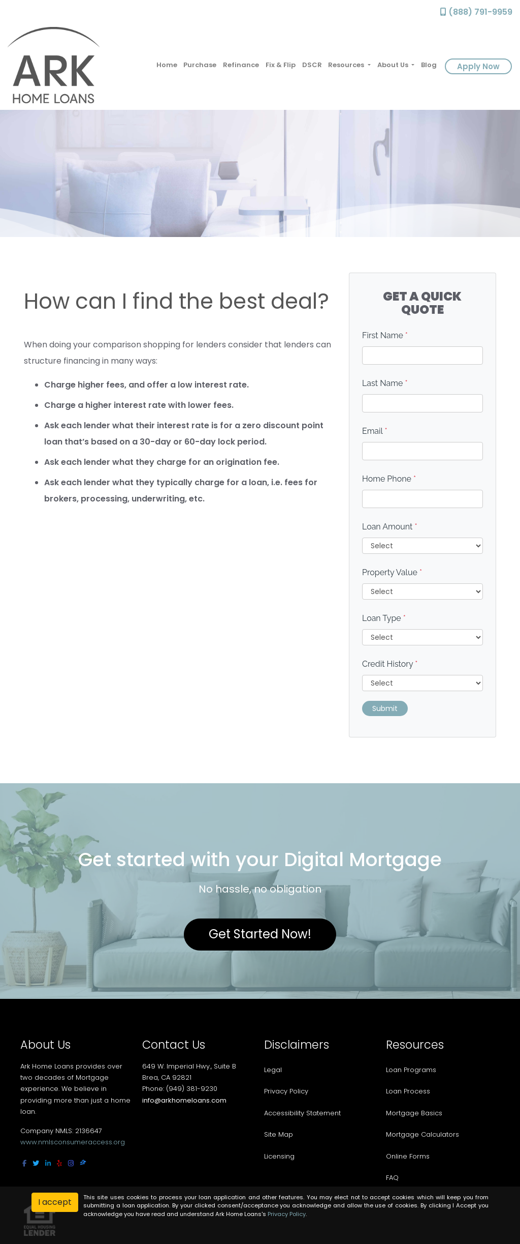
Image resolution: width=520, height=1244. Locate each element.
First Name (385, 335)
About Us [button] (393, 65)
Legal (273, 1070)
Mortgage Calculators (422, 1134)
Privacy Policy (286, 1091)
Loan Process (408, 1091)
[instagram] (71, 1163)
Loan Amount (389, 526)
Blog (429, 65)
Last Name (385, 383)
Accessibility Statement (302, 1113)
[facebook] (24, 1163)
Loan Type (384, 618)
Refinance (241, 65)
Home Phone (389, 479)
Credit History (389, 664)
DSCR (312, 65)
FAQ (392, 1177)
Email (374, 431)
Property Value (392, 572)
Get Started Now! (260, 934)
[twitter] (35, 1163)
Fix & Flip (281, 65)
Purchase (199, 65)
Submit (385, 708)
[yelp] (59, 1163)
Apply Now (478, 66)
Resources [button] (347, 65)
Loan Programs (411, 1070)
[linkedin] (48, 1163)
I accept (55, 1202)
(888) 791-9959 (476, 12)
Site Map (278, 1134)
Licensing (279, 1156)
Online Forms (408, 1156)
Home (166, 65)
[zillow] (83, 1163)
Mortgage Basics (414, 1113)
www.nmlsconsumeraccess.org (72, 1142)
